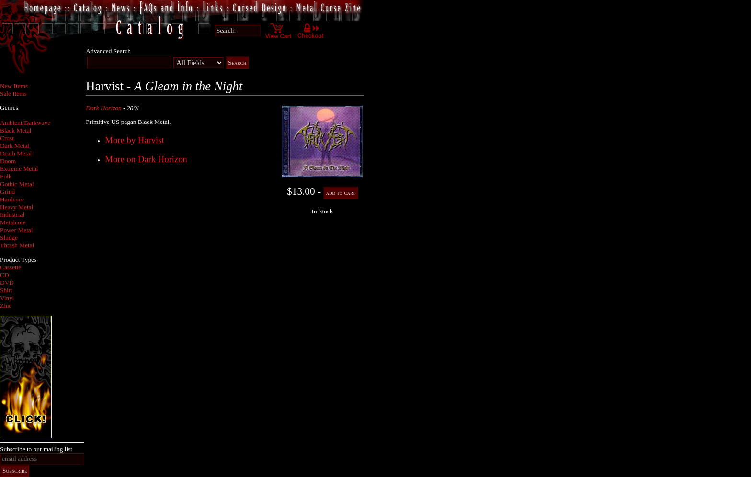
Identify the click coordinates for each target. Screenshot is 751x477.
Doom (8, 161)
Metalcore (13, 222)
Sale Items (13, 93)
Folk (5, 176)
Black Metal (16, 130)
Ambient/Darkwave (25, 122)
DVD (7, 282)
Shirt (6, 290)
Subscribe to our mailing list (36, 449)
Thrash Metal (17, 245)
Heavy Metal (16, 207)
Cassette (10, 267)
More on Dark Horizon (146, 159)
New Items (14, 85)
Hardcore (12, 199)
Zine (5, 305)
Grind (7, 191)
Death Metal (16, 153)
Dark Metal (14, 145)
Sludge (9, 237)
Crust (7, 138)
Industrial (12, 214)
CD (4, 274)
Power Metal (16, 229)
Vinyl (7, 297)
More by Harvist (134, 140)
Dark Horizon (103, 107)
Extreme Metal (19, 168)
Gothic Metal (17, 184)
